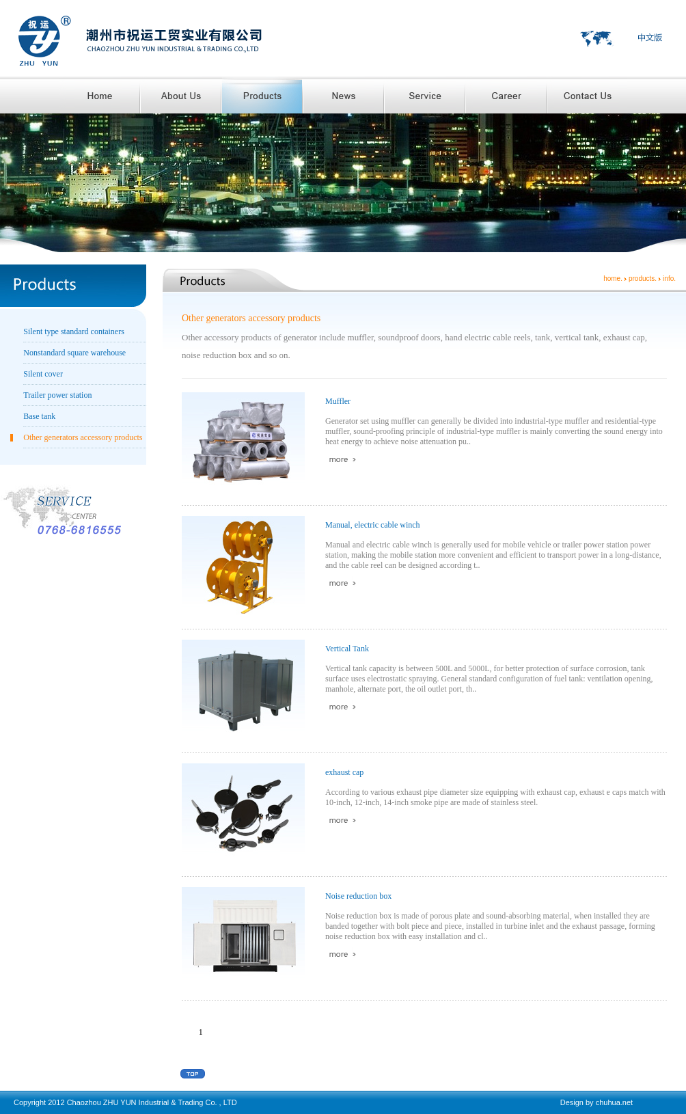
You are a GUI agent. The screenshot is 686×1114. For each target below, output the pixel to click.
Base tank (39, 416)
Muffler (338, 401)
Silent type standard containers (73, 331)
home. (612, 278)
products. (643, 278)
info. (669, 278)
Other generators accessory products (82, 437)
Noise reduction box (358, 896)
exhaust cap (344, 772)
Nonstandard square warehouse (74, 352)
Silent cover (43, 374)
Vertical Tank (347, 648)
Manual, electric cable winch (372, 525)
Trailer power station (57, 395)
